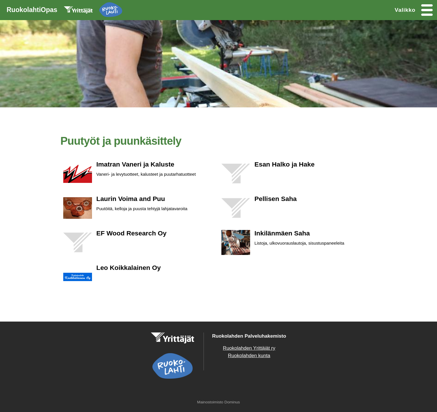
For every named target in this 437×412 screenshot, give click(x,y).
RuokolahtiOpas (64, 11)
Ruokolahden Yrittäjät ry (249, 348)
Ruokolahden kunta (249, 355)
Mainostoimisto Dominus (218, 402)
